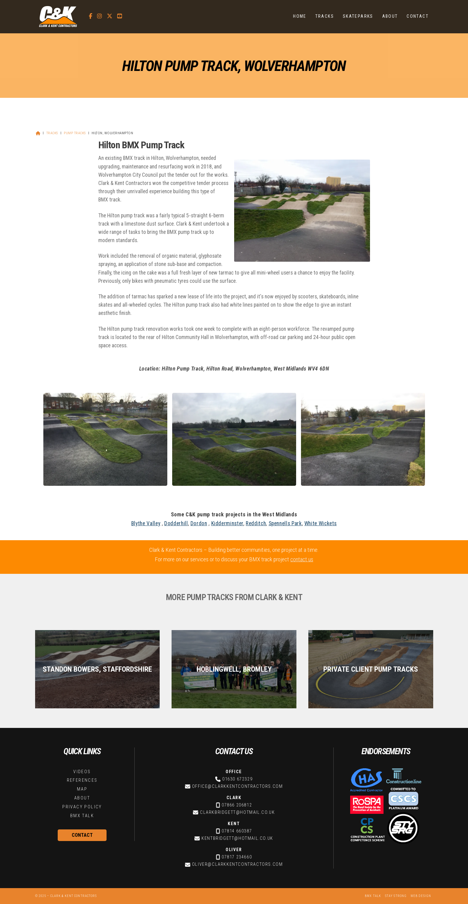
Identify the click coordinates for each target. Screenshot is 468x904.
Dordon (198, 523)
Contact (82, 835)
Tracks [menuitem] (324, 16)
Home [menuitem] (300, 16)
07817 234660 (237, 857)
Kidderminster (227, 523)
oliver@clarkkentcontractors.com (237, 864)
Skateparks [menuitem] (358, 16)
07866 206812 (237, 805)
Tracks (52, 133)
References (82, 780)
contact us (301, 559)
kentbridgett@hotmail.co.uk (237, 838)
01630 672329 (237, 779)
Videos (82, 771)
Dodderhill (176, 523)
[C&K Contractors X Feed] (109, 16)
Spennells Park (285, 523)
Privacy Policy (82, 807)
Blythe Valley (145, 523)
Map (82, 789)
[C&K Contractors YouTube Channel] (119, 16)
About (82, 798)
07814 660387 (237, 831)
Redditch (256, 523)
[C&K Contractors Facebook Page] (90, 16)
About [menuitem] (390, 16)
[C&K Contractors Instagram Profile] (99, 16)
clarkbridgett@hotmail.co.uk (237, 812)
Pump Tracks (74, 133)
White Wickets (320, 523)
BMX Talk (82, 815)
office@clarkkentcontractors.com (237, 786)
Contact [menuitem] (418, 16)
